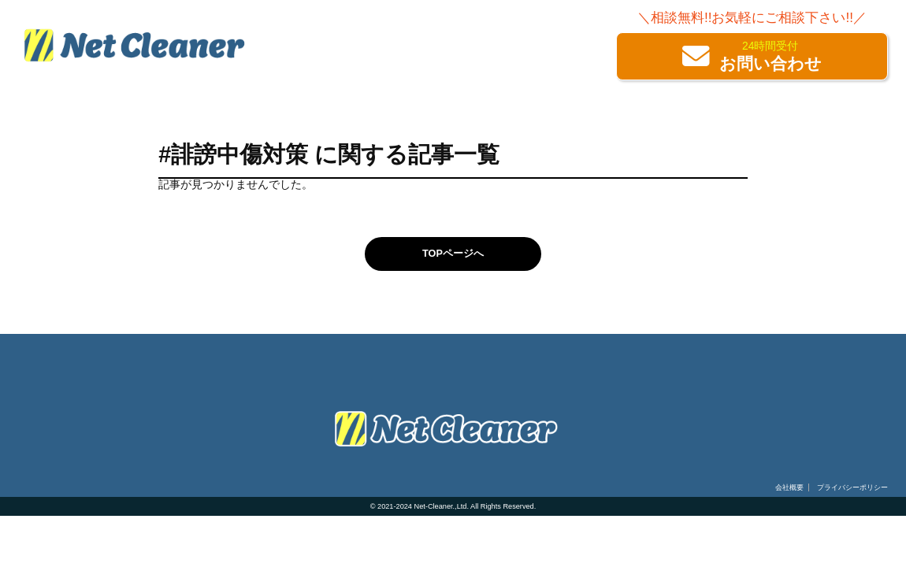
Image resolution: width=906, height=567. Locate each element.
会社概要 (789, 487)
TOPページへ (453, 253)
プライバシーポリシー (852, 487)
